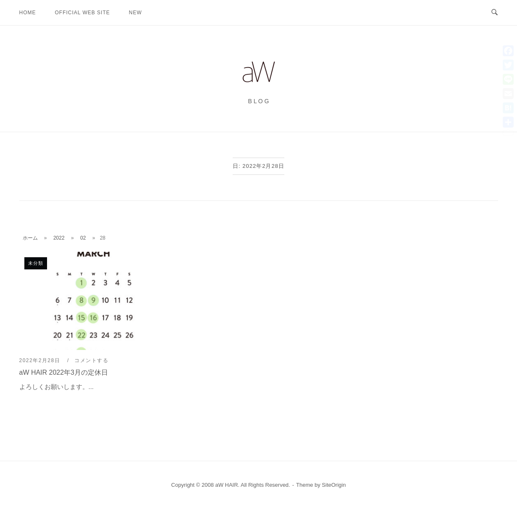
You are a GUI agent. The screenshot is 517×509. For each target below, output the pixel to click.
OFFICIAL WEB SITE (82, 13)
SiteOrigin (334, 485)
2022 (59, 238)
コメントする (91, 360)
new (135, 13)
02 (83, 238)
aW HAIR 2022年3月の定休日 (63, 372)
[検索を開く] (494, 12)
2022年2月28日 (41, 360)
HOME (27, 13)
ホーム (30, 238)
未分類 (35, 263)
